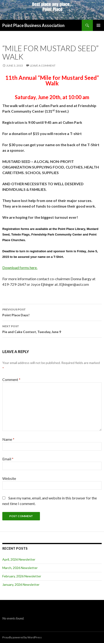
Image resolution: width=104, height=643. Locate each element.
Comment (11, 379)
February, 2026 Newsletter (21, 576)
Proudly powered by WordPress (22, 637)
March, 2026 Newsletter (20, 568)
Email (7, 459)
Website (9, 478)
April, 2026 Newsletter (18, 559)
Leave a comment (42, 65)
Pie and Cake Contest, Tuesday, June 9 (52, 328)
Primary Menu (98, 25)
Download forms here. (19, 267)
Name (8, 439)
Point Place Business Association (33, 25)
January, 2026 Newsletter (20, 584)
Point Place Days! (52, 312)
